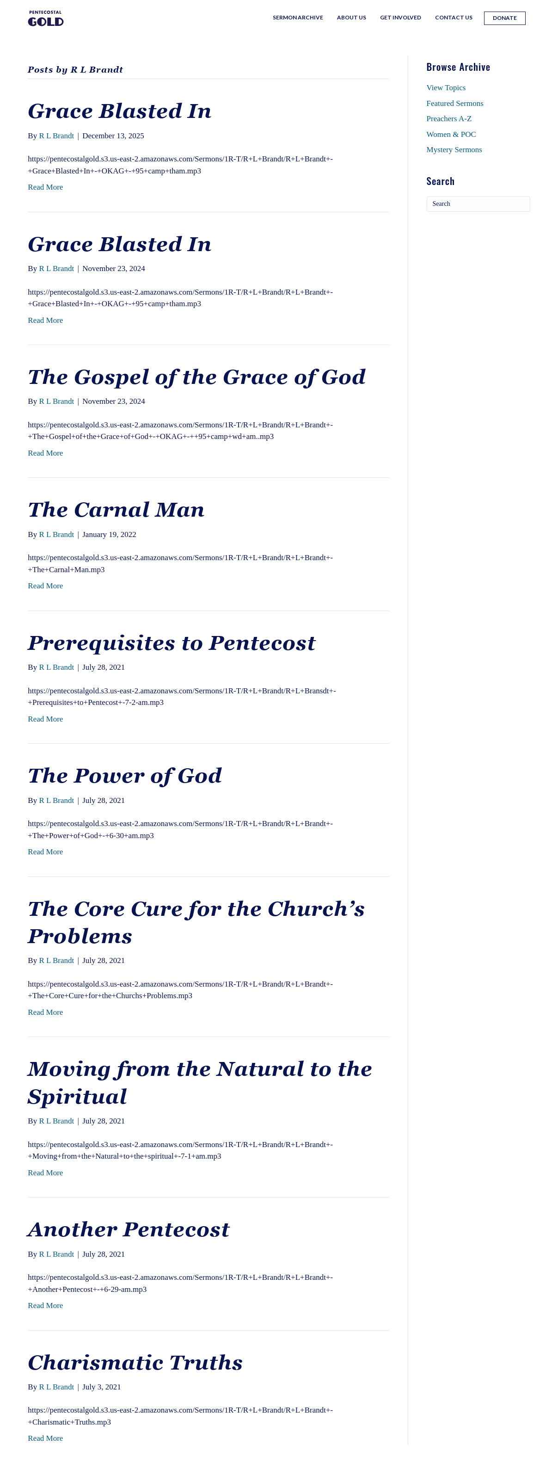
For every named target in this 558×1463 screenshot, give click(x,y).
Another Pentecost (129, 1229)
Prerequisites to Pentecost (172, 642)
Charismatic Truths (135, 1362)
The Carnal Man (116, 509)
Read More (45, 187)
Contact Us (453, 17)
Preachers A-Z (449, 118)
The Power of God (125, 775)
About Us (351, 17)
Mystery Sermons (454, 149)
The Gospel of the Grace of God (197, 377)
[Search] (478, 204)
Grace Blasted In (120, 111)
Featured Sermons (455, 103)
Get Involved (400, 17)
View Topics (446, 87)
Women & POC (451, 134)
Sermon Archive (298, 17)
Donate (505, 17)
